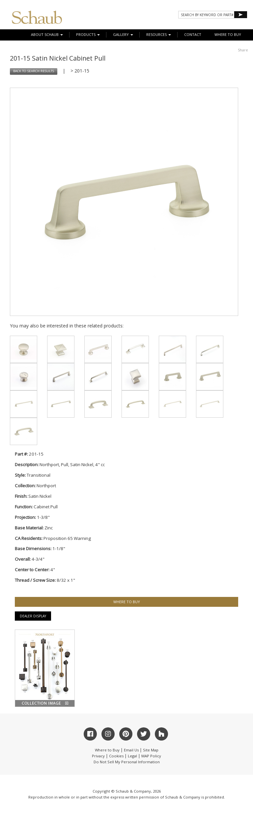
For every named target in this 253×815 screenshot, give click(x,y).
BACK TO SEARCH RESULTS (33, 71)
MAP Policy (151, 755)
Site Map (150, 749)
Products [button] (88, 34)
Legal (132, 755)
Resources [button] (158, 34)
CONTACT (192, 34)
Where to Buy (107, 749)
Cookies (116, 755)
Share (243, 49)
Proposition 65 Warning (67, 538)
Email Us (131, 749)
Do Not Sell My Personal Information (127, 761)
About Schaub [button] (47, 34)
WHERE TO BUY (227, 34)
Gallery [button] (123, 34)
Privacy (98, 755)
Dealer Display (33, 616)
